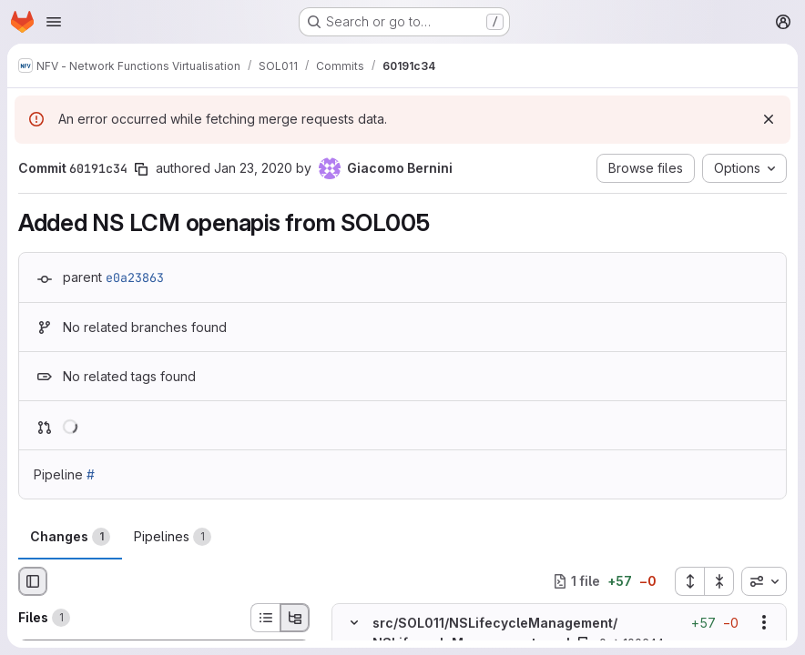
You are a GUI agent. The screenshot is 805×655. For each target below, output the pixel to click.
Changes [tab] (70, 537)
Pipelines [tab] (172, 537)
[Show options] (764, 622)
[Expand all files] (689, 581)
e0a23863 (135, 277)
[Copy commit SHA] (141, 169)
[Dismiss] (769, 119)
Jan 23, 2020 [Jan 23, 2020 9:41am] (253, 168)
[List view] (265, 617)
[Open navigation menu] (53, 21)
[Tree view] (295, 617)
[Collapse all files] (719, 581)
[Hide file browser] (32, 581)
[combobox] (764, 581)
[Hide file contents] (354, 622)
